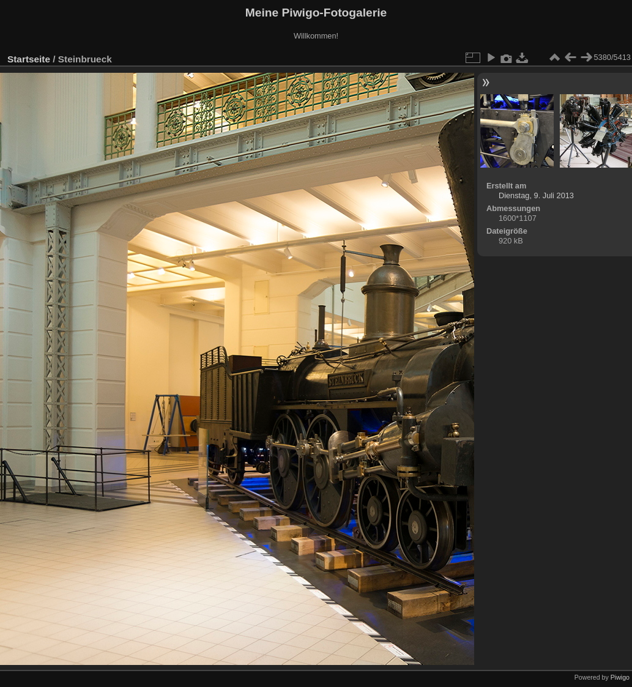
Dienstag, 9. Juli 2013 (536, 195)
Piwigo (620, 677)
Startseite (28, 59)
